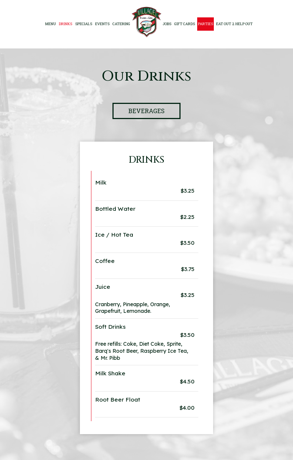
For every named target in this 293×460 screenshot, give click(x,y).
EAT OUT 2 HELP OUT (234, 23)
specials (83, 23)
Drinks (65, 23)
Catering (121, 23)
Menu (50, 23)
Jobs (167, 23)
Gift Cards (184, 23)
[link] (146, 22)
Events (102, 23)
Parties (205, 23)
